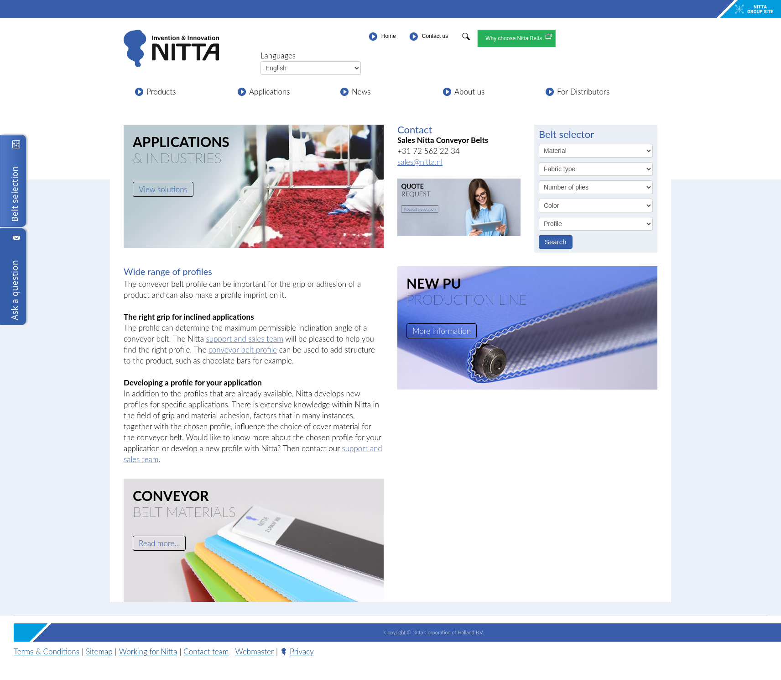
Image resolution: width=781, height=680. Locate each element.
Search (556, 242)
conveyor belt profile (242, 349)
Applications (269, 91)
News (361, 91)
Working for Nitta (148, 651)
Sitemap (99, 651)
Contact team (206, 651)
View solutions (163, 189)
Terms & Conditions (46, 651)
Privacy (302, 651)
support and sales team (244, 338)
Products (161, 91)
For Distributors (583, 91)
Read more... (159, 543)
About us (469, 91)
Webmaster (254, 651)
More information (441, 331)
